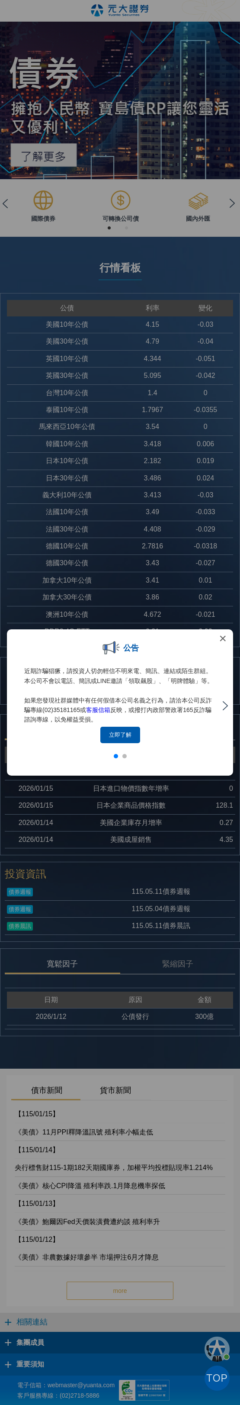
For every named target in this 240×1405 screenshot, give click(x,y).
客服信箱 (98, 709)
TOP (217, 1378)
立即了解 (120, 735)
